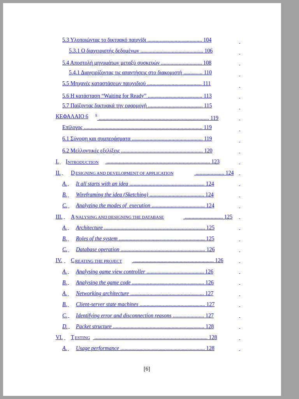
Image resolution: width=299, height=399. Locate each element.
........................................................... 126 (177, 260)
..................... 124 (214, 173)
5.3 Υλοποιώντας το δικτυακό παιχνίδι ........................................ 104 (136, 40)
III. (59, 217)
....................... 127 (145, 315)
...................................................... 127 (144, 293)
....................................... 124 (145, 205)
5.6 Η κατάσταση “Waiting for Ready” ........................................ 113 (137, 96)
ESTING (82, 337)
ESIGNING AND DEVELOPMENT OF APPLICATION (125, 173)
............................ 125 (207, 217)
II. (58, 173)
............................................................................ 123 (162, 161)
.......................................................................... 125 (145, 228)
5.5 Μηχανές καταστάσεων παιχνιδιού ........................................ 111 (136, 83)
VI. (59, 337)
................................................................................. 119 (157, 118)
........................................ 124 (145, 195)
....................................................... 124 (145, 184)
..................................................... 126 (145, 282)
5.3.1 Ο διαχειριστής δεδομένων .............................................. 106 (141, 51)
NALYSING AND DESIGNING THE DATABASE (120, 217)
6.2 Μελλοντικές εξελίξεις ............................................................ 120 (137, 151)
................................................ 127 (145, 304)
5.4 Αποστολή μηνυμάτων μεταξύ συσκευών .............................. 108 (136, 63)
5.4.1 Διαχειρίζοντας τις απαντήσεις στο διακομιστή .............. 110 (140, 72)
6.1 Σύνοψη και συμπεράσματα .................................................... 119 (137, 139)
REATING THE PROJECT (98, 261)
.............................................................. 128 (145, 348)
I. (57, 161)
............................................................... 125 (145, 239)
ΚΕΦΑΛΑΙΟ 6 (72, 116)
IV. (59, 260)
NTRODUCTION (83, 162)
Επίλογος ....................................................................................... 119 (137, 127)
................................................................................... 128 (155, 337)
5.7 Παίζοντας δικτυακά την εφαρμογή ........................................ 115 (137, 105)
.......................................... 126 (144, 272)
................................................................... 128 (145, 326)
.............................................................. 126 (145, 249)
